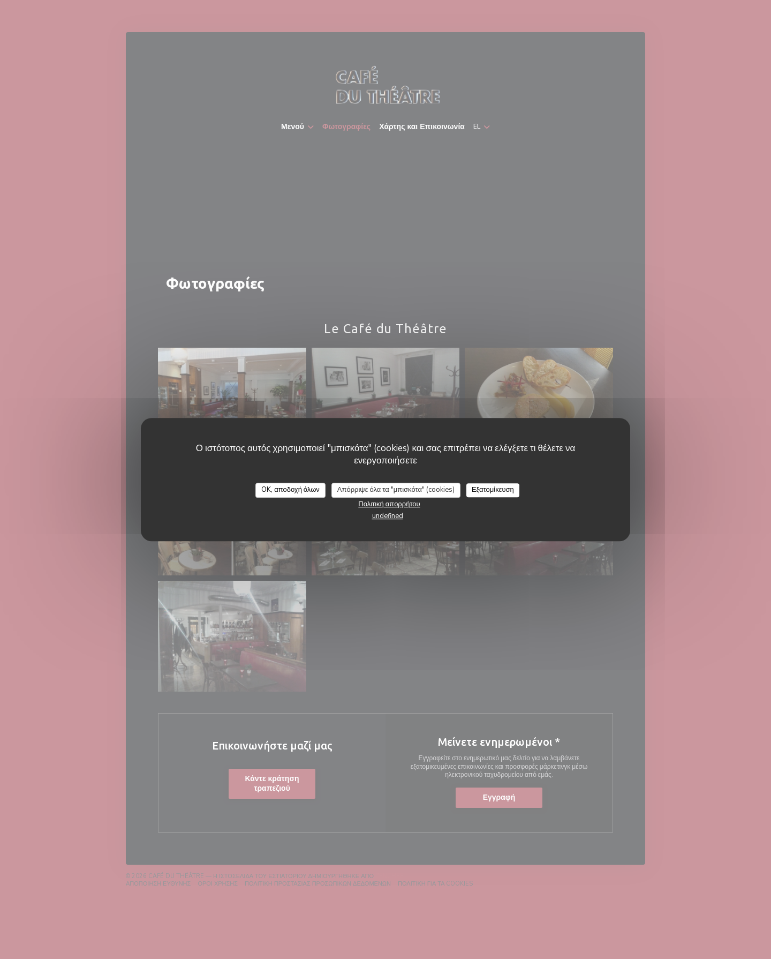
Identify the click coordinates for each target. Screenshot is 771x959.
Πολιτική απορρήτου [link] (389, 504)
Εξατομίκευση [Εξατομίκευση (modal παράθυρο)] (493, 490)
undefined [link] (387, 516)
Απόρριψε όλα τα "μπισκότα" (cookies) (396, 490)
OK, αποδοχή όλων (290, 490)
